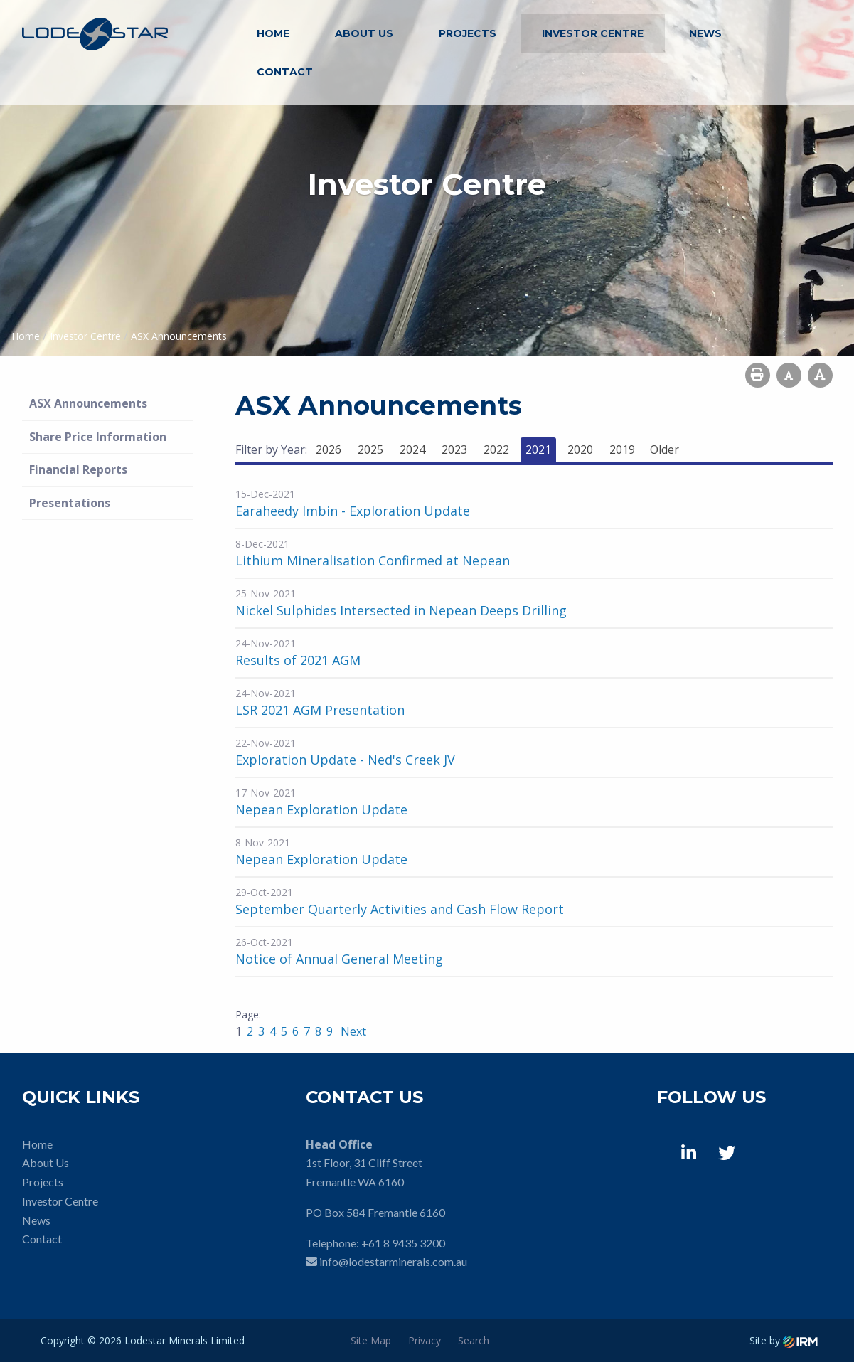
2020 (580, 449)
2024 (412, 449)
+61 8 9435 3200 (403, 1243)
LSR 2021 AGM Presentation (320, 709)
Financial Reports (78, 469)
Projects (467, 33)
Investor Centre (593, 33)
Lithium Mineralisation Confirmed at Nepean (372, 560)
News (705, 33)
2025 (370, 449)
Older (664, 449)
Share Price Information (97, 437)
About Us (364, 33)
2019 (622, 449)
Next (352, 1031)
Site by (783, 1340)
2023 (454, 449)
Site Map (371, 1340)
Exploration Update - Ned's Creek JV (345, 759)
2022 (496, 449)
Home (273, 33)
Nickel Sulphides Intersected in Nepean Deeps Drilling (401, 610)
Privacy (424, 1340)
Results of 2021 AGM (298, 660)
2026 (328, 449)
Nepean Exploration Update (321, 809)
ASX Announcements (88, 403)
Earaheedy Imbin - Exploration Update (352, 510)
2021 (538, 449)
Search (473, 1340)
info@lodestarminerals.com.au (393, 1261)
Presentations (69, 503)
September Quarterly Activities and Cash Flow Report (399, 908)
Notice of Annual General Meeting (339, 958)
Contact (285, 71)
